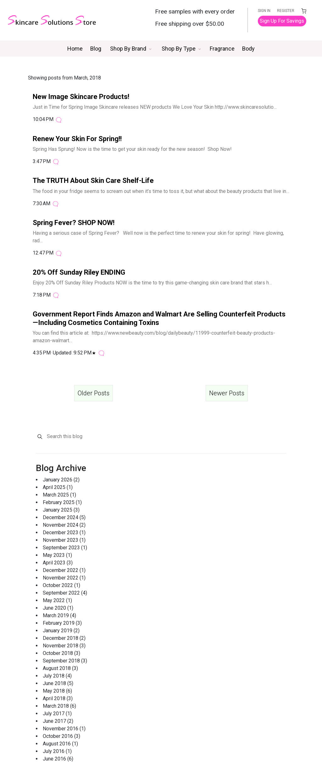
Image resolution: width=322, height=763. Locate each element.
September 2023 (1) (65, 548)
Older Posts (93, 393)
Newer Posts (226, 393)
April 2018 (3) (58, 698)
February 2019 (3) (62, 623)
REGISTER (286, 10)
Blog (95, 48)
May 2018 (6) (57, 691)
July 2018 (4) (57, 676)
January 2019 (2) (61, 631)
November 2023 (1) (64, 540)
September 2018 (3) (65, 661)
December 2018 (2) (64, 638)
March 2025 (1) (59, 495)
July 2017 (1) (57, 713)
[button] (130, 49)
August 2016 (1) (60, 744)
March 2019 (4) (59, 615)
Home (75, 48)
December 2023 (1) (64, 532)
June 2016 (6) (58, 759)
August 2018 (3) (60, 668)
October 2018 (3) (61, 653)
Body (248, 48)
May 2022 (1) (57, 600)
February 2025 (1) (62, 502)
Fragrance (222, 48)
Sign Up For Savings (282, 21)
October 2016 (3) (61, 736)
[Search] (40, 437)
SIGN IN (265, 10)
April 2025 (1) (58, 487)
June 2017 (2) (58, 721)
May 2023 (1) (57, 555)
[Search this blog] (166, 436)
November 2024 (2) (64, 525)
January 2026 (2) (61, 480)
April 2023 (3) (58, 563)
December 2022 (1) (64, 570)
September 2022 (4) (65, 593)
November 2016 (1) (64, 729)
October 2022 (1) (61, 585)
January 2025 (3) (61, 510)
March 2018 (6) (59, 706)
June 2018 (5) (58, 683)
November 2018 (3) (64, 646)
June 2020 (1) (58, 608)
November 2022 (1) (64, 578)
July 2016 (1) (57, 751)
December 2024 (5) (64, 517)
